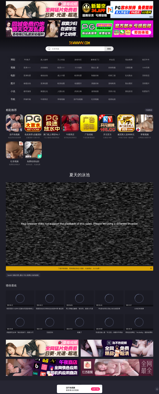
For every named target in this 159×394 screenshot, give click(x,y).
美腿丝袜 (95, 83)
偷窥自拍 (27, 83)
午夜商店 (44, 99)
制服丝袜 (95, 75)
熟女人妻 (95, 67)
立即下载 (95, 389)
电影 (13, 75)
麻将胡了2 (95, 59)
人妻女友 (61, 91)
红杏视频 (95, 99)
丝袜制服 (112, 67)
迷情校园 (95, 91)
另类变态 (145, 75)
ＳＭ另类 (145, 67)
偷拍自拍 (44, 75)
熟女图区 (128, 83)
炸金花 (112, 59)
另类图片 (145, 83)
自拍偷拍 (44, 67)
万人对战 (61, 59)
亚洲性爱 (27, 75)
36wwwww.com (79, 43)
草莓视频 (61, 99)
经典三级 (112, 75)
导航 (13, 99)
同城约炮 (27, 99)
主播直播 (128, 67)
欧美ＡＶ (61, 67)
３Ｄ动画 (78, 67)
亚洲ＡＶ (27, 67)
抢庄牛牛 (145, 59)
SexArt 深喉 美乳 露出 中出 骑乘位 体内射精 (23, 275)
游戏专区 (78, 59)
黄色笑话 (128, 91)
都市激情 (27, 91)
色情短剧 (112, 99)
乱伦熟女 (128, 75)
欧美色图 (61, 83)
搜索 (109, 49)
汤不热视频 (78, 99)
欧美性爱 (78, 75)
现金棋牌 (128, 59)
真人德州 (44, 59)
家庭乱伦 (44, 91)
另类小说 (112, 91)
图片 (13, 83)
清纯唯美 (112, 83)
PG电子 (27, 59)
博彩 (13, 59)
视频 (13, 67)
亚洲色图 (44, 83)
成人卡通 (61, 75)
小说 (13, 91)
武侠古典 (78, 91)
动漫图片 (78, 83)
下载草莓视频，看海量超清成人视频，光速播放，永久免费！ (105, 268)
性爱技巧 (145, 91)
